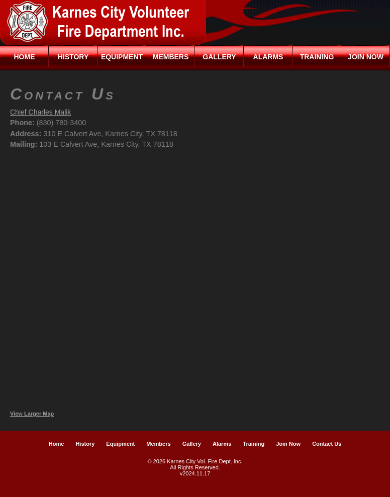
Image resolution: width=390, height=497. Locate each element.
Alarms (268, 57)
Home (24, 57)
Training (317, 57)
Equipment (122, 57)
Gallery (219, 57)
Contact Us (326, 444)
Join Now (365, 57)
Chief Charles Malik (40, 112)
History (73, 57)
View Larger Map (32, 414)
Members (171, 57)
